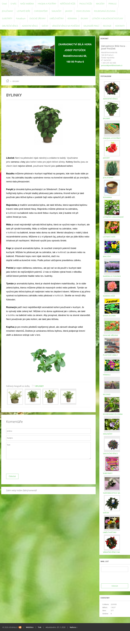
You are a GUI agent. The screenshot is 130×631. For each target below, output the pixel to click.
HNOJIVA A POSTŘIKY (47, 3)
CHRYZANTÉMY (41, 11)
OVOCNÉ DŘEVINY (37, 18)
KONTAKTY (120, 26)
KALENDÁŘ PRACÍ (91, 26)
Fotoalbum (20, 18)
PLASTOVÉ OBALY (110, 355)
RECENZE (107, 26)
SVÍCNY (45, 26)
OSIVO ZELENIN (83, 11)
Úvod (4, 3)
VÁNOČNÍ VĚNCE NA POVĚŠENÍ (66, 26)
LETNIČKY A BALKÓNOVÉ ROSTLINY (107, 18)
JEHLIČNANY (7, 11)
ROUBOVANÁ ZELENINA (104, 11)
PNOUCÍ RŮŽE (85, 3)
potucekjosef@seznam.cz (111, 65)
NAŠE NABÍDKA (27, 3)
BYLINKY (84, 18)
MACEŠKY (100, 3)
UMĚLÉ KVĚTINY (56, 18)
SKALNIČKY (56, 11)
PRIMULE (112, 3)
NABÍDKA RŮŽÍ (109, 296)
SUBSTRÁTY (7, 18)
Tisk (39, 627)
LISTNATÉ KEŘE (23, 11)
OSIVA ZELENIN (109, 315)
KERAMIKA (72, 18)
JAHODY (68, 11)
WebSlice (29, 627)
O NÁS (13, 3)
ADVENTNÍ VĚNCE (30, 26)
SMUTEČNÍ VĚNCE (10, 26)
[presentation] (25, 466)
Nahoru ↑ (74, 627)
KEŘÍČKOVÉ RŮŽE (67, 3)
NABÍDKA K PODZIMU (112, 276)
